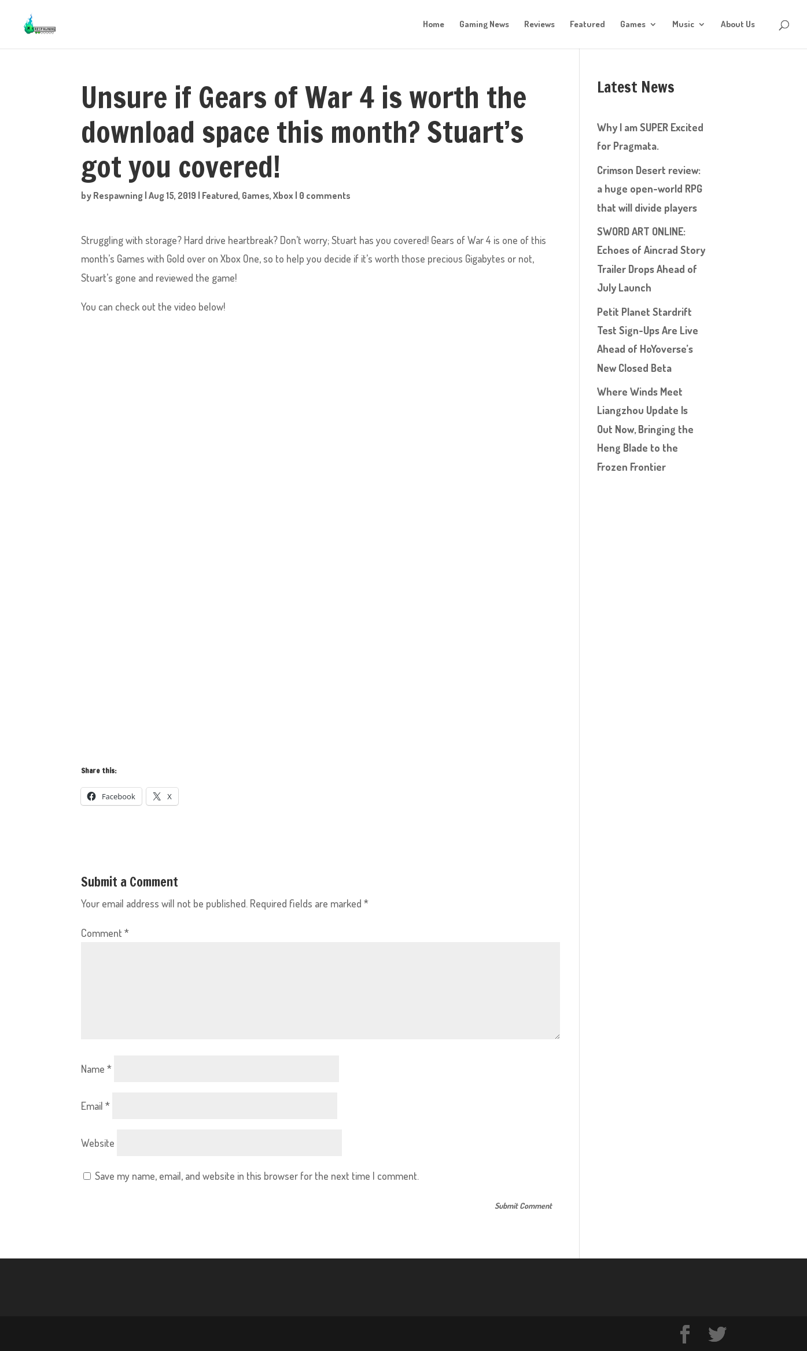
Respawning (118, 195)
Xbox (283, 195)
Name (96, 1068)
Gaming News (484, 24)
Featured (587, 24)
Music (683, 24)
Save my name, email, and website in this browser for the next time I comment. (257, 1175)
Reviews (539, 24)
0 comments (325, 195)
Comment (105, 932)
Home (433, 24)
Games (633, 24)
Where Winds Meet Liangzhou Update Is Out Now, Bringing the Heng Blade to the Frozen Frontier (645, 429)
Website (98, 1142)
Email (95, 1105)
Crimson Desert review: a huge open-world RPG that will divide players (649, 189)
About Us (738, 24)
